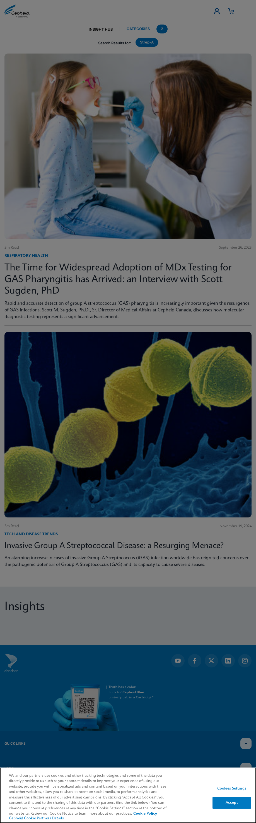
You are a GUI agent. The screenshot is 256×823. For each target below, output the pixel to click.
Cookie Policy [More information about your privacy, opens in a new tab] (145, 813)
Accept (232, 803)
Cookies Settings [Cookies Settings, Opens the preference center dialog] (231, 788)
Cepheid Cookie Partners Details (36, 818)
